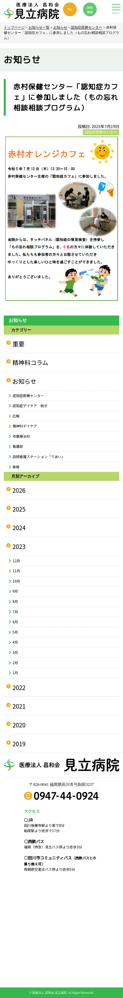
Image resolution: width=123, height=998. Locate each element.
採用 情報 (90, 9)
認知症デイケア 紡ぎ (30, 405)
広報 (16, 415)
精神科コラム (30, 362)
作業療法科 (21, 436)
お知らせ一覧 (39, 27)
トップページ (14, 27)
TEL (69, 9)
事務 (16, 466)
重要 (18, 343)
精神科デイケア (24, 425)
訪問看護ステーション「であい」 (38, 456)
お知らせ (60, 27)
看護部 (17, 446)
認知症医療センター (86, 27)
